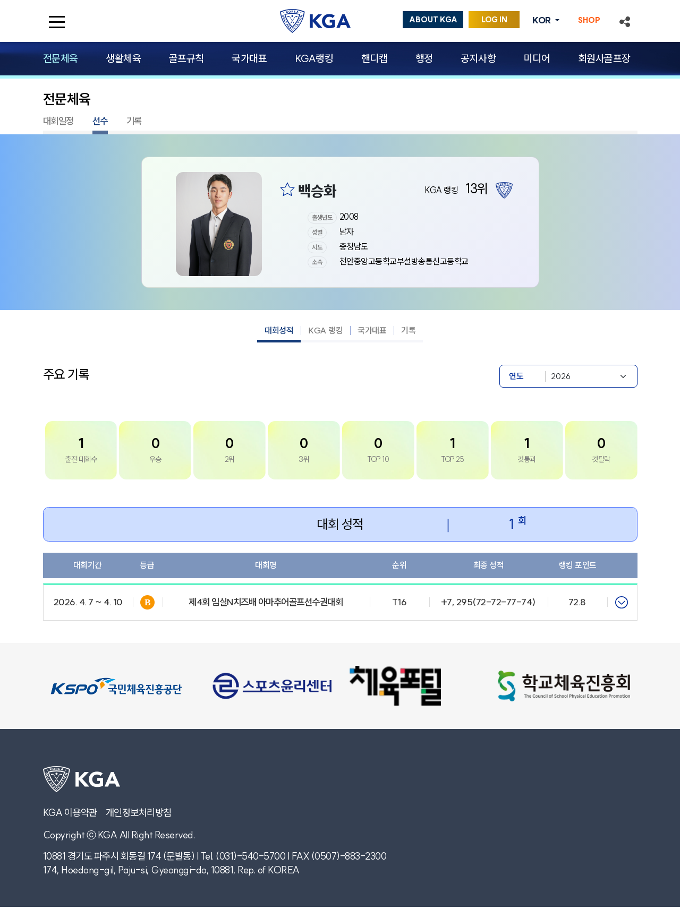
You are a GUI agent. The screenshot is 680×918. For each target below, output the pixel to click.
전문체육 (60, 58)
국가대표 (249, 58)
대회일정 (58, 121)
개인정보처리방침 (139, 813)
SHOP (589, 20)
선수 (100, 121)
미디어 (537, 58)
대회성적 (279, 330)
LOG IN (494, 19)
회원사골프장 (604, 58)
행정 (424, 58)
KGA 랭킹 (325, 330)
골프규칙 (186, 58)
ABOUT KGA (433, 19)
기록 (134, 121)
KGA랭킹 (314, 58)
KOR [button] (542, 20)
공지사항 (478, 58)
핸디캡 (374, 58)
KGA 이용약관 (70, 813)
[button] (625, 20)
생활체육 (123, 58)
